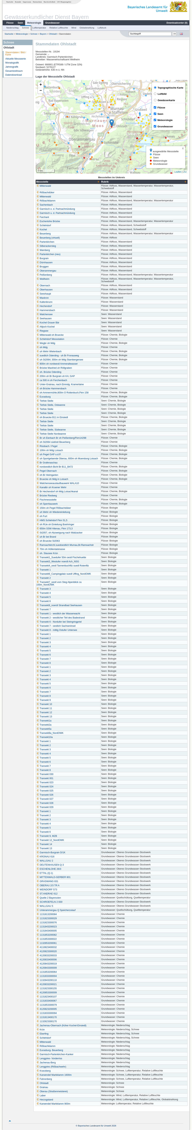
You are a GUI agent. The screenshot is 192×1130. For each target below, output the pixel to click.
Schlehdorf (43, 225)
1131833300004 (46, 976)
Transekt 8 (43, 663)
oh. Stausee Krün (47, 553)
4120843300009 (46, 968)
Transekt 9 (43, 700)
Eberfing (42, 1033)
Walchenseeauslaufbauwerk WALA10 (57, 483)
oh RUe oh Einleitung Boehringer (55, 524)
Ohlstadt (53, 34)
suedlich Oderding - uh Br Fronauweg (57, 355)
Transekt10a (44, 737)
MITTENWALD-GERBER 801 (53, 877)
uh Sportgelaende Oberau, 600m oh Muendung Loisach (67, 458)
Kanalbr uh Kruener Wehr (51, 487)
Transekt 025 (44, 790)
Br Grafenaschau (47, 462)
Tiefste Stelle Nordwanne (51, 434)
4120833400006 (46, 959)
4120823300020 (46, 951)
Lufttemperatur (39, 28)
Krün (40, 1029)
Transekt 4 (43, 593)
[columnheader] (68, 182)
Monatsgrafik (12, 62)
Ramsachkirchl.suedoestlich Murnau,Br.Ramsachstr (65, 545)
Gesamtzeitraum (14, 71)
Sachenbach (44, 205)
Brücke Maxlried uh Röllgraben (54, 368)
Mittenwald (43, 186)
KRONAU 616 (45, 856)
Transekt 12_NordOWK (50, 840)
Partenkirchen (45, 242)
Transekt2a (44, 724)
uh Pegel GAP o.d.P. (48, 454)
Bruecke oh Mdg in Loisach (52, 479)
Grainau (42, 1087)
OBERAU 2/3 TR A (47, 885)
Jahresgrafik (11, 67)
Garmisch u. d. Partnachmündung (55, 213)
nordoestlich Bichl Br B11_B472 (54, 466)
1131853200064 (46, 972)
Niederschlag (12, 28)
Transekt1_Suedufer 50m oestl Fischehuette (61, 557)
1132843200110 (46, 980)
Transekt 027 (44, 799)
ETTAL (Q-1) (44, 873)
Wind (73, 28)
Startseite (9, 2)
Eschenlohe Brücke (48, 221)
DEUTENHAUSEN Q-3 (50, 865)
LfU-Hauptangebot (64, 2)
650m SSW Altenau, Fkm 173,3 (54, 528)
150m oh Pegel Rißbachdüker (53, 508)
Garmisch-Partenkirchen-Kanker (55, 1054)
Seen (20, 23)
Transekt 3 (43, 589)
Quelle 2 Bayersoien (48, 898)
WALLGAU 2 (44, 860)
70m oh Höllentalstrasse (50, 549)
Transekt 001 (44, 778)
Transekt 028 (44, 803)
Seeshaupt (43, 293)
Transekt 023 (44, 782)
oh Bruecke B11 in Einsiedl (52, 417)
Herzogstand (44, 1099)
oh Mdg (42, 347)
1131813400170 (46, 1017)
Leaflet (177, 172)
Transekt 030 (44, 774)
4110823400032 (46, 947)
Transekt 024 (44, 786)
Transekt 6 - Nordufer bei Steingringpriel (59, 622)
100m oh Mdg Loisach (49, 450)
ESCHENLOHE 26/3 (48, 869)
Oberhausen (44, 289)
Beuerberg (43, 233)
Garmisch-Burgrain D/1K (50, 852)
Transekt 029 (44, 807)
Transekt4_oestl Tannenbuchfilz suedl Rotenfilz (62, 565)
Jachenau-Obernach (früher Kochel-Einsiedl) (61, 1025)
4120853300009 (46, 992)
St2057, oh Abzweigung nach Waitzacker (59, 532)
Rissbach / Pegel (47, 446)
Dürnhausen (44, 262)
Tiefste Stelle (44, 401)
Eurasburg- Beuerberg (49, 1050)
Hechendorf (44, 306)
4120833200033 (46, 955)
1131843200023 (46, 926)
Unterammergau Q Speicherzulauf (56, 910)
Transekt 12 (44, 712)
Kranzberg (43, 1071)
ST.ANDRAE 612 (47, 893)
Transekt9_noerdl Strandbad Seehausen (59, 605)
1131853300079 (46, 1005)
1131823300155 (46, 988)
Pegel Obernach (46, 471)
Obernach (43, 285)
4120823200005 (46, 1009)
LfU (185, 172)
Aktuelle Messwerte (15, 58)
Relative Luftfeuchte (59, 28)
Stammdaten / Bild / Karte (15, 53)
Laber (41, 1095)
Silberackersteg (46, 246)
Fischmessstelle (46, 499)
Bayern (43, 34)
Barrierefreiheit (49, 2)
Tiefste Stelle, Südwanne (51, 429)
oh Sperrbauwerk (47, 504)
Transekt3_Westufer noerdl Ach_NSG (57, 561)
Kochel (41, 229)
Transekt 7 (43, 609)
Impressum (27, 2)
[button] (111, 123)
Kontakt (18, 2)
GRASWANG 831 (47, 881)
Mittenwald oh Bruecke (50, 335)
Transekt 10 (44, 704)
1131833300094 (46, 1013)
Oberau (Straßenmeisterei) (52, 1091)
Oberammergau (46, 270)
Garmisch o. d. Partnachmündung (55, 209)
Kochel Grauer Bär (47, 322)
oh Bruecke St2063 (48, 541)
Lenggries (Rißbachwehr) (51, 1066)
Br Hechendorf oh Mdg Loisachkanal (57, 491)
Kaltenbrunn (44, 302)
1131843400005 (46, 930)
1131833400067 (46, 1000)
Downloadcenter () (176, 23)
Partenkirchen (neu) (48, 254)
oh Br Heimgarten (47, 475)
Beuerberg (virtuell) (48, 237)
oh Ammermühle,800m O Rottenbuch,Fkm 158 (62, 392)
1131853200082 (46, 935)
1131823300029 (46, 918)
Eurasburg (43, 396)
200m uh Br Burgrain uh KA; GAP (55, 376)
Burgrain (42, 258)
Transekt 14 (44, 844)
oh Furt (41, 516)
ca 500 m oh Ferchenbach (51, 380)
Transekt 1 (43, 569)
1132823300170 (46, 1021)
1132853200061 (46, 943)
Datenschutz (37, 2)
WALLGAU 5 (44, 906)
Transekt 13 (44, 716)
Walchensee (44, 314)
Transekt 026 (44, 795)
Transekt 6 (43, 601)
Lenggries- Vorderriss (49, 1058)
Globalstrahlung (87, 28)
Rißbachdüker (45, 192)
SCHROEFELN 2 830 (49, 902)
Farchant (42, 217)
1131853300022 (46, 939)
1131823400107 (46, 996)
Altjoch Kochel (45, 326)
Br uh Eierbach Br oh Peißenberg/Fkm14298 (61, 438)
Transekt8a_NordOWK (50, 733)
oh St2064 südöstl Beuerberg (53, 442)
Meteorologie (34, 23)
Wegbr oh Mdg (45, 343)
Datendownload (13, 75)
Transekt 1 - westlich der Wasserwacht (58, 613)
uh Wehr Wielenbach (49, 351)
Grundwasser (52, 23)
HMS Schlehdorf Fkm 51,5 (52, 520)
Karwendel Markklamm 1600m (54, 1075)
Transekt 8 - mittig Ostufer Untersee (56, 630)
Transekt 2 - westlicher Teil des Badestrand (60, 617)
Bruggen (42, 266)
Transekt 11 (44, 708)
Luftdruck (102, 28)
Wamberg (43, 250)
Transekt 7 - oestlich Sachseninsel (56, 626)
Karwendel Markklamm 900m (53, 1103)
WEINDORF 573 (46, 889)
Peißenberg (44, 275)
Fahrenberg (44, 1079)
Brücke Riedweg (46, 495)
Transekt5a (44, 729)
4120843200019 (46, 963)
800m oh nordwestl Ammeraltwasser (57, 363)
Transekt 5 (43, 597)
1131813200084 (46, 914)
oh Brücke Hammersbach (51, 388)
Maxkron (42, 298)
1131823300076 (46, 922)
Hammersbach (45, 310)
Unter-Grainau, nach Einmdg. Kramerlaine (60, 384)
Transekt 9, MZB (46, 836)
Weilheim (43, 279)
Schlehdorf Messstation (50, 339)
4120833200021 (46, 984)
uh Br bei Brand (46, 537)
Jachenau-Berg (46, 1062)
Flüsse (10, 23)
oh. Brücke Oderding (49, 372)
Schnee (25, 28)
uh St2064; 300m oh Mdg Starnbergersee (59, 359)
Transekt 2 (43, 578)
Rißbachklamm (46, 200)
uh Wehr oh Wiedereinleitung (53, 512)
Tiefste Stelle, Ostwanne (50, 405)
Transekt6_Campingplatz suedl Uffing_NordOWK (63, 574)
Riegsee (42, 331)
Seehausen (44, 318)
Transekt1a (44, 720)
